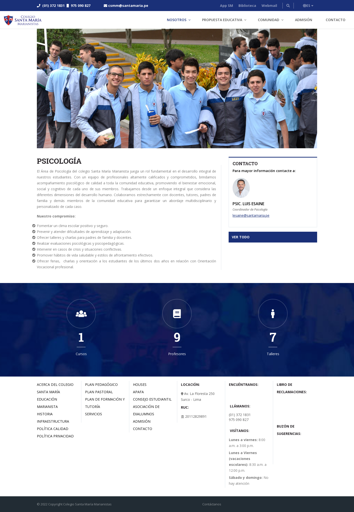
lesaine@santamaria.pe (251, 215)
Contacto (335, 19)
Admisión (303, 19)
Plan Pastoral (99, 392)
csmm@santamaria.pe (128, 5)
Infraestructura (53, 421)
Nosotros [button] (176, 19)
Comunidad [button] (268, 19)
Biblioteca (247, 5)
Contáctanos (211, 504)
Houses (140, 384)
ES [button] (308, 5)
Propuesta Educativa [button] (222, 19)
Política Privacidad (55, 436)
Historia (45, 414)
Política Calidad (52, 428)
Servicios (93, 414)
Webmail (269, 5)
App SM (226, 5)
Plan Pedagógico (101, 384)
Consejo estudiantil (152, 399)
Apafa (138, 392)
